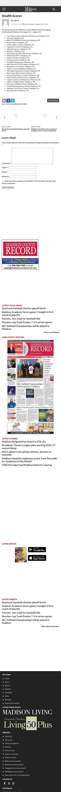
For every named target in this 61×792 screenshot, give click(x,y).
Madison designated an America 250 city (24, 441)
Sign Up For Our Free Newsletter (17, 775)
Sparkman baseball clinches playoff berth (16, 130)
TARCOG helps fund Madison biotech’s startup (27, 464)
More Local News (51, 332)
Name (5, 167)
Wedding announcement (14, 772)
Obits (7, 696)
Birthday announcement (14, 764)
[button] (54, 9)
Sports (7, 685)
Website (5, 176)
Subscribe (8, 740)
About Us (8, 736)
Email (5, 172)
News (7, 682)
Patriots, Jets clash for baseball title (21, 318)
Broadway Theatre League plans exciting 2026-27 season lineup (28, 447)
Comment (6, 163)
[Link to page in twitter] (9, 783)
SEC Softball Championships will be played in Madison (25, 327)
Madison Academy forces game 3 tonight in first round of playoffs (44, 130)
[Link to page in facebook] (5, 783)
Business (8, 700)
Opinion (8, 689)
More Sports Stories (50, 626)
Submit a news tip (11, 754)
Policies (8, 747)
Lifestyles (8, 693)
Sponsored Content (12, 703)
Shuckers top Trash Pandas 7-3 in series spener (27, 322)
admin (16, 20)
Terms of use (9, 750)
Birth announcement (13, 761)
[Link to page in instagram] (13, 783)
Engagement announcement (15, 768)
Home (7, 678)
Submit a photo (10, 757)
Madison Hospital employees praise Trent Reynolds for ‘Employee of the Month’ (29, 460)
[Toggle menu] (4, 9)
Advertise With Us (12, 743)
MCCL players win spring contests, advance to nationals (26, 453)
